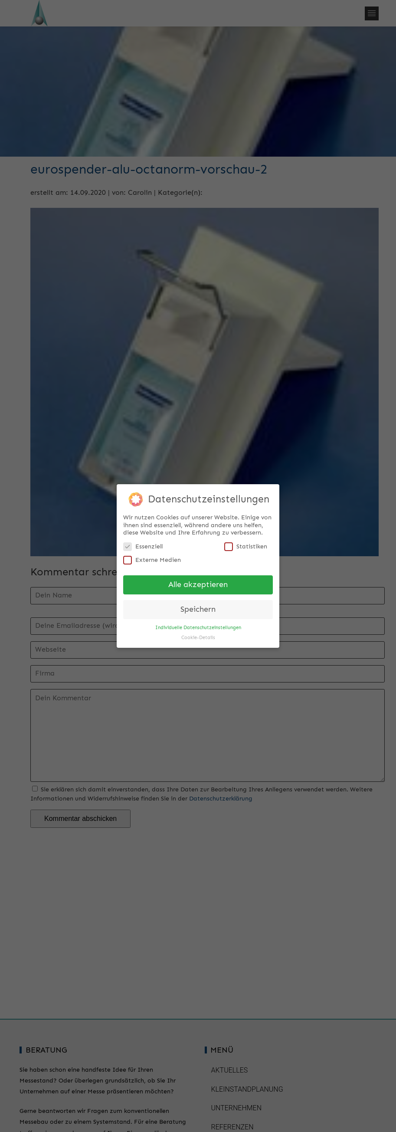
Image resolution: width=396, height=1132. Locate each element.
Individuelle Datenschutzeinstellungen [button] (198, 624)
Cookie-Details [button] (198, 634)
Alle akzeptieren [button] (198, 581)
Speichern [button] (198, 605)
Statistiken (245, 543)
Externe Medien (152, 557)
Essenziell (143, 543)
